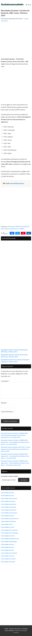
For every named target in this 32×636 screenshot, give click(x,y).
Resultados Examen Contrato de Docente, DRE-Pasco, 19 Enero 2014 (14, 356)
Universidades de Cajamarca (9, 513)
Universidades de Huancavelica (10, 518)
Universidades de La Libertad (9, 530)
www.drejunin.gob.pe (17, 183)
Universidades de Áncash (8, 501)
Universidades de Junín (7, 527)
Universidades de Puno (7, 550)
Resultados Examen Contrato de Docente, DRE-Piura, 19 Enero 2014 (14, 351)
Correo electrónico (7, 412)
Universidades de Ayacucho (8, 510)
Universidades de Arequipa (8, 507)
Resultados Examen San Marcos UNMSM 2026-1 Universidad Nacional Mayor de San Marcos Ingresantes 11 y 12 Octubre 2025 (14, 435)
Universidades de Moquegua (9, 541)
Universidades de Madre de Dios (10, 538)
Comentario (5, 381)
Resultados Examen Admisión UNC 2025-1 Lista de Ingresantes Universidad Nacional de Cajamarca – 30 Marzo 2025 (15, 449)
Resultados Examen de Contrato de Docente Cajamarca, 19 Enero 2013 (15, 361)
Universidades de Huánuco (8, 521)
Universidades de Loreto (8, 536)
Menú (29, 4)
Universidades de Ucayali (8, 561)
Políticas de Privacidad (21, 630)
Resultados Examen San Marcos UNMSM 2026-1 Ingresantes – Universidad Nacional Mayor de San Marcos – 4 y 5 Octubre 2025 (15, 442)
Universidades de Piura (7, 547)
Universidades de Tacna (7, 556)
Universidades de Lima (7, 495)
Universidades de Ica (7, 524)
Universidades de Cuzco (7, 515)
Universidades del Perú (7, 493)
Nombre (4, 403)
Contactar (16, 632)
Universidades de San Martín (9, 553)
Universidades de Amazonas (9, 498)
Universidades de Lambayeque (9, 533)
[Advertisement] (16, 40)
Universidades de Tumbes (8, 559)
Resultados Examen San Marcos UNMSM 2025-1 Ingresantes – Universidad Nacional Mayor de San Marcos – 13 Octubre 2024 (15, 456)
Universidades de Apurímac (8, 504)
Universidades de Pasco (7, 544)
